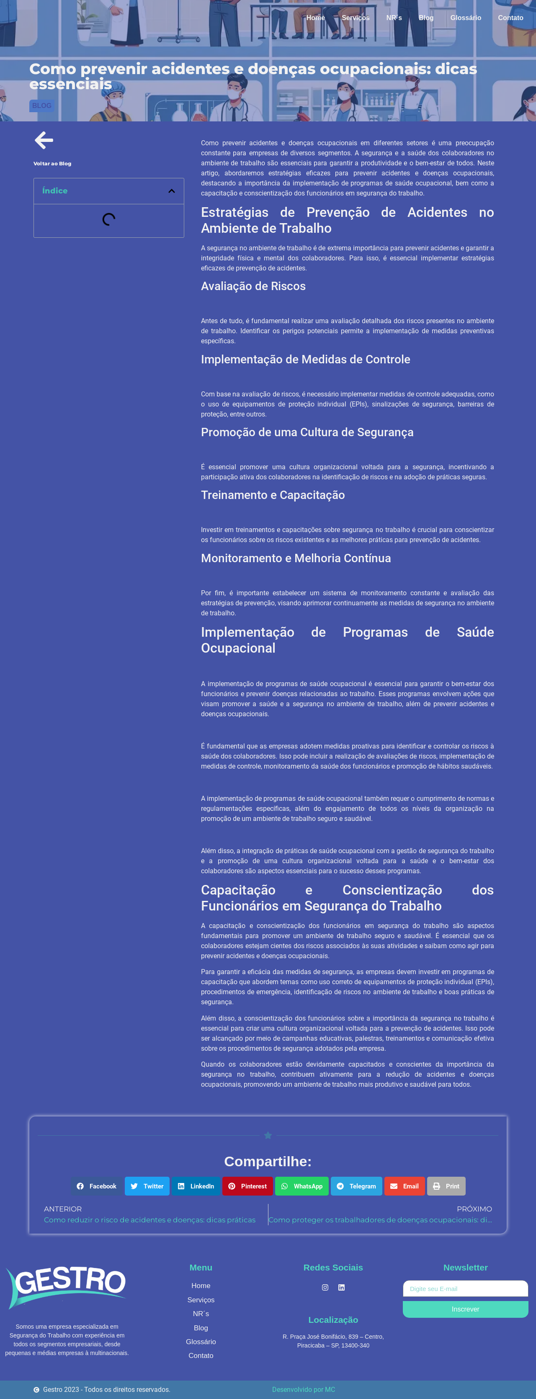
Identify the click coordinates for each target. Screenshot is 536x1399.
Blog (426, 17)
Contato (510, 17)
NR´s (394, 17)
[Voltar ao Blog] (44, 140)
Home (316, 17)
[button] (171, 191)
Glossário (466, 17)
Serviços (356, 17)
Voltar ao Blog (52, 163)
